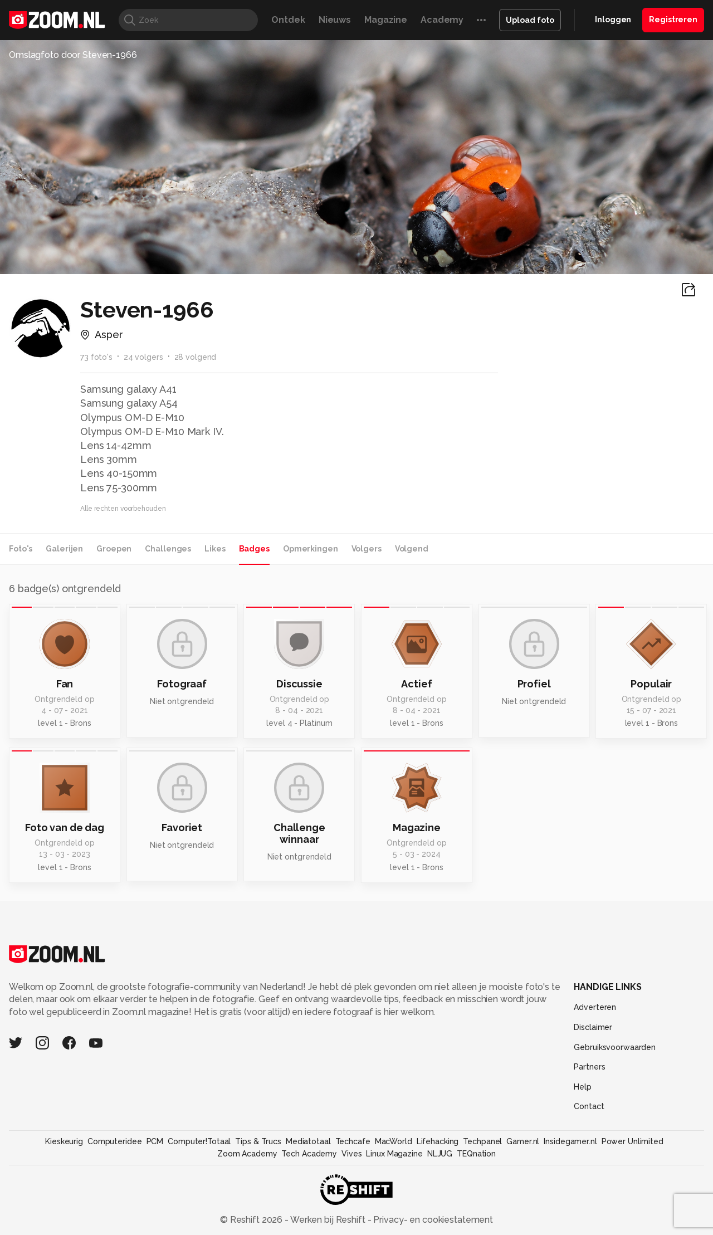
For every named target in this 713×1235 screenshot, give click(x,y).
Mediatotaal (308, 1141)
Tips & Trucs (258, 1141)
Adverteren (595, 1007)
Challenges (168, 548)
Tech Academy (309, 1153)
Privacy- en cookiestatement (432, 1219)
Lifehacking (438, 1141)
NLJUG (439, 1153)
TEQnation (476, 1153)
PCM (155, 1141)
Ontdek (288, 19)
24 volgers (143, 357)
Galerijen (64, 548)
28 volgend (195, 357)
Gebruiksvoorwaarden (615, 1047)
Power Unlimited (632, 1141)
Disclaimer (593, 1027)
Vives (351, 1153)
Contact (589, 1106)
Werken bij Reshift (328, 1219)
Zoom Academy (247, 1153)
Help (583, 1086)
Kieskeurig (64, 1141)
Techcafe (352, 1141)
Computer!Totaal (199, 1141)
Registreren (673, 19)
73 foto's (96, 357)
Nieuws (335, 19)
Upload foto (530, 20)
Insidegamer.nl (570, 1141)
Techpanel (482, 1141)
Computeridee (114, 1141)
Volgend (411, 548)
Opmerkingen (310, 548)
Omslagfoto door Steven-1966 (73, 55)
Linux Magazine (394, 1153)
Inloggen (613, 19)
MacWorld (393, 1141)
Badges (254, 548)
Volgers (366, 548)
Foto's (20, 548)
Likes (214, 548)
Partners (589, 1066)
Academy (442, 19)
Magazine (385, 19)
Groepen (113, 548)
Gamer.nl (522, 1141)
